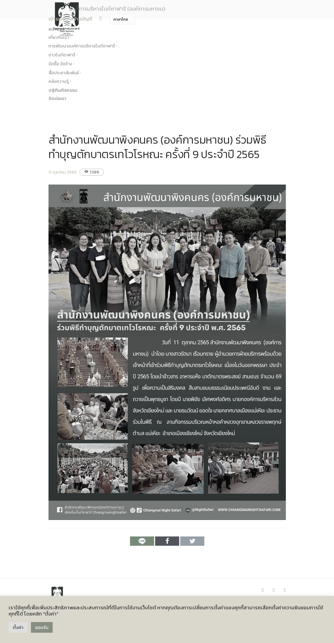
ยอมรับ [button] (42, 627)
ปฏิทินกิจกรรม (63, 90)
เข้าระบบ (57, 19)
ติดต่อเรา (57, 98)
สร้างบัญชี (81, 19)
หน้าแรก (56, 29)
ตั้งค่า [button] (18, 627)
